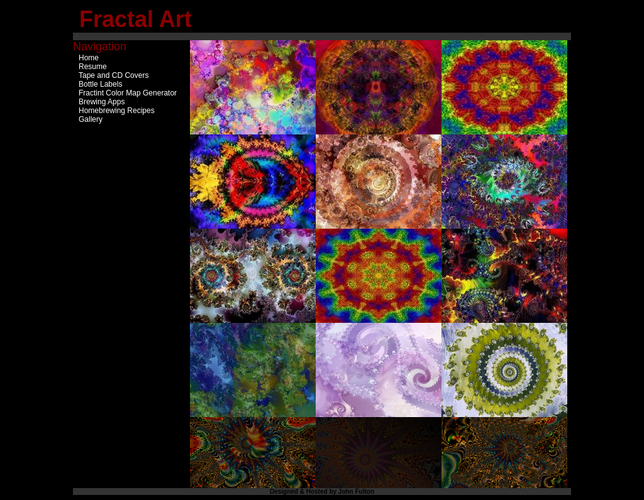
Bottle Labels (100, 84)
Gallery (91, 119)
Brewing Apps (102, 101)
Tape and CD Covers (113, 75)
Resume (93, 66)
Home (89, 57)
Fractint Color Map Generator (128, 93)
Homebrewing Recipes (117, 110)
